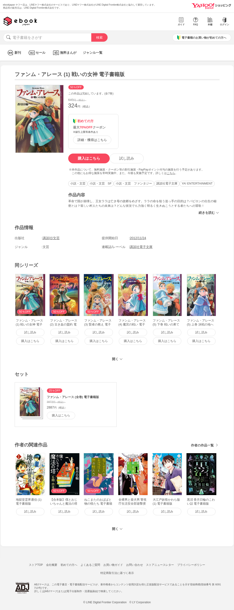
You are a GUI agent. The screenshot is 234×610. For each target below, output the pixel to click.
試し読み (126, 158)
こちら (171, 173)
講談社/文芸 (51, 238)
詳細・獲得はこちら (92, 140)
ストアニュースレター (160, 564)
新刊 (13, 53)
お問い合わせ (134, 564)
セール (36, 53)
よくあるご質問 (90, 564)
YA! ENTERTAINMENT (197, 183)
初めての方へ (69, 564)
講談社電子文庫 (166, 183)
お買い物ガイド (113, 564)
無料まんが (64, 53)
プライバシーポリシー (191, 564)
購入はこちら (89, 158)
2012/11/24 (138, 238)
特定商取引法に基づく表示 (117, 573)
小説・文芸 (77, 183)
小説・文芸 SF (101, 183)
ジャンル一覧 (92, 52)
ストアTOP (36, 564)
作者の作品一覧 (202, 445)
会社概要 (51, 564)
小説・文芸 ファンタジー (134, 183)
